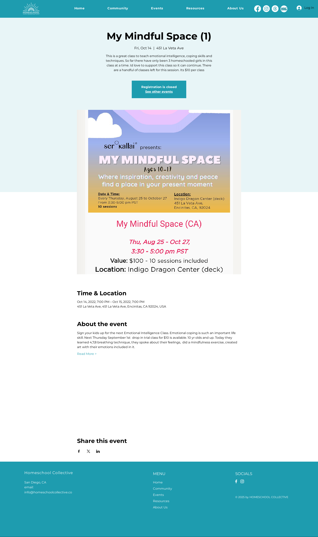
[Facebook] (257, 8)
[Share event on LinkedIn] (98, 451)
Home (158, 482)
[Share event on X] (88, 451)
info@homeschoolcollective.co (48, 492)
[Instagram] (266, 8)
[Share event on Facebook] (79, 451)
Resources (161, 501)
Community (162, 488)
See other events (159, 91)
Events (158, 495)
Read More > (87, 354)
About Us (160, 507)
